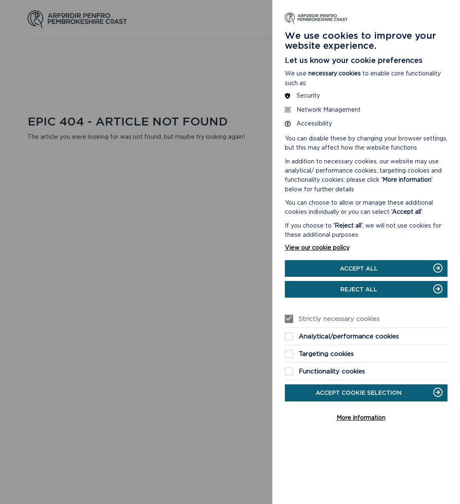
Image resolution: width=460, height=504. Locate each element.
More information (361, 417)
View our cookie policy (317, 247)
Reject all (358, 289)
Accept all (359, 268)
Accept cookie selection (359, 392)
